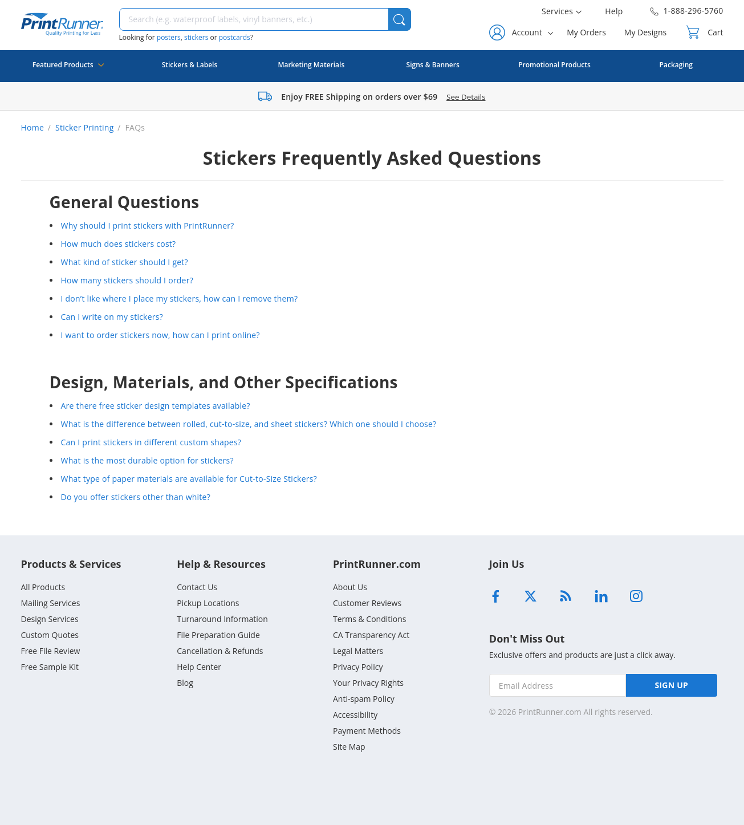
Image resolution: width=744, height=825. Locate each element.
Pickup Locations (208, 603)
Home (32, 127)
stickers (196, 37)
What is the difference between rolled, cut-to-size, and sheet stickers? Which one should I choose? (249, 423)
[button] (399, 19)
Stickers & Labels (190, 65)
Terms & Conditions (369, 618)
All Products (43, 587)
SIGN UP (672, 685)
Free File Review (50, 650)
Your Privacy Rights (368, 682)
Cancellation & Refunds (220, 650)
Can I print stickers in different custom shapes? (151, 442)
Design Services (50, 618)
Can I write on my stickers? (112, 316)
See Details (465, 97)
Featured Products (68, 71)
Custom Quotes (50, 634)
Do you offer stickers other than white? (136, 496)
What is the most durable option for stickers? (147, 460)
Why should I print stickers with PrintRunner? (147, 225)
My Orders (586, 32)
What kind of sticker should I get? (124, 262)
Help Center (199, 666)
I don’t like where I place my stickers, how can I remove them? (179, 298)
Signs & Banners (433, 65)
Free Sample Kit (50, 666)
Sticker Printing (84, 127)
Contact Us (197, 587)
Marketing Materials (311, 65)
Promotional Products (554, 65)
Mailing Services (50, 603)
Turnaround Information (222, 618)
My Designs (645, 32)
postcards (234, 37)
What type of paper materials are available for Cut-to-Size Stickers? (189, 478)
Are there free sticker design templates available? (155, 405)
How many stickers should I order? (127, 280)
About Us (350, 587)
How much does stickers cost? (118, 243)
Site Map (349, 746)
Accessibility (355, 714)
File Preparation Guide (218, 634)
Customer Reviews (367, 603)
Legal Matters (358, 650)
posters (169, 37)
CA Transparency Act (371, 634)
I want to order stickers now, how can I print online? (160, 335)
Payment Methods (367, 730)
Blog (185, 682)
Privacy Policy (358, 666)
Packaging (676, 65)
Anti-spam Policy (364, 698)
